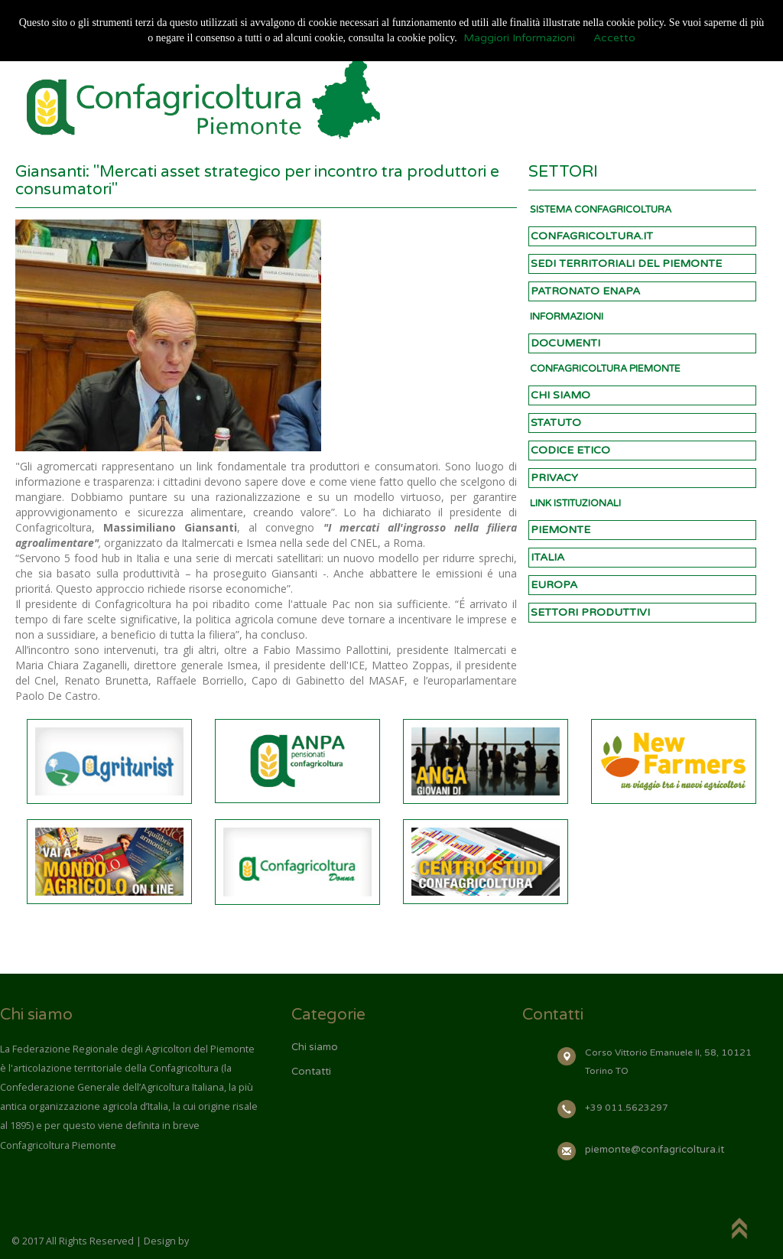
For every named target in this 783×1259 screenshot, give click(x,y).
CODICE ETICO (570, 450)
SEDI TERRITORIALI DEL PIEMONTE (626, 263)
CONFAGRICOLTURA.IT (592, 235)
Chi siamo (314, 1047)
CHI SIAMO (560, 395)
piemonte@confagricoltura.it (654, 1150)
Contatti (311, 1071)
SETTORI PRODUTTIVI (590, 612)
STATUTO (556, 422)
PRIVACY (554, 477)
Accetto (614, 37)
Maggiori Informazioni (519, 37)
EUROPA (554, 584)
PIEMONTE (560, 529)
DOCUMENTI (565, 343)
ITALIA (547, 557)
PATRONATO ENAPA (585, 291)
